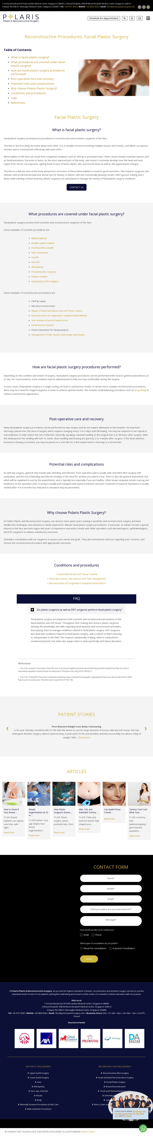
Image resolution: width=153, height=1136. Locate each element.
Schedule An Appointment (103, 18)
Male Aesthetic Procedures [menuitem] (39, 1109)
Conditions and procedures (28, 93)
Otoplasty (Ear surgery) (43, 271)
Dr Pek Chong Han (123, 1113)
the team (127, 1115)
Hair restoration (39, 252)
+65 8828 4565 (92, 6)
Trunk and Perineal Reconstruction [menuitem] (115, 1091)
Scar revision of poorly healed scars (49, 320)
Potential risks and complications (32, 83)
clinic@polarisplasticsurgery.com (121, 6)
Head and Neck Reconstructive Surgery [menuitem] (116, 1078)
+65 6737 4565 (70, 6)
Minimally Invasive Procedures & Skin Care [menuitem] (39, 1105)
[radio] (94, 950)
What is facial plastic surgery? (30, 57)
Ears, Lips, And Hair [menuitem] (39, 1091)
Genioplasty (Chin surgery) (45, 281)
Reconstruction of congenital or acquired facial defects (59, 315)
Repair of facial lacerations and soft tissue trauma (56, 310)
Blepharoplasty (39, 238)
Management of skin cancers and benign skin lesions (58, 334)
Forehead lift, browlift (42, 247)
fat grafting (140, 390)
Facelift (35, 257)
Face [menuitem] (39, 1082)
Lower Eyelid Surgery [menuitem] (39, 1078)
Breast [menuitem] (39, 1096)
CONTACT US (77, 187)
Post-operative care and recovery (32, 79)
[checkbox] (111, 937)
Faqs (14, 98)
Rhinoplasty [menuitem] (39, 1087)
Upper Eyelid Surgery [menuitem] (39, 1073)
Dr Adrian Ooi (139, 1111)
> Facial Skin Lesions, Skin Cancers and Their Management (76, 578)
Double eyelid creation (42, 242)
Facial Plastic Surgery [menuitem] (115, 1082)
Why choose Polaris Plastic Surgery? (34, 88)
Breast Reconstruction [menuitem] (116, 1087)
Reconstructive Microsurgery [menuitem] (116, 1073)
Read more (84, 737)
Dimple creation (39, 276)
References (18, 103)
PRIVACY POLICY (88, 1132)
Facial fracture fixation (42, 325)
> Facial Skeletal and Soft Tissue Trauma (76, 574)
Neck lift (35, 262)
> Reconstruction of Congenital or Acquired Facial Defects (76, 583)
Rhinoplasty (37, 266)
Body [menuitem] (39, 1100)
